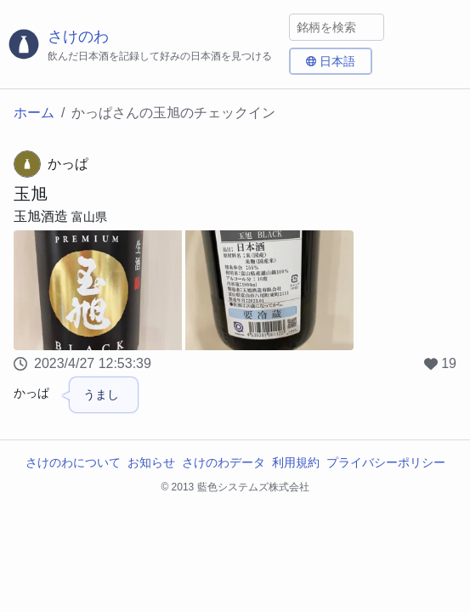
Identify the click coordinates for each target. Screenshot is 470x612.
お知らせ (151, 462)
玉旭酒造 (41, 216)
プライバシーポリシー (385, 462)
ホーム (34, 112)
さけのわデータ (223, 462)
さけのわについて (73, 462)
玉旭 (31, 193)
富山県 (89, 217)
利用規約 (296, 462)
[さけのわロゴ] (144, 45)
